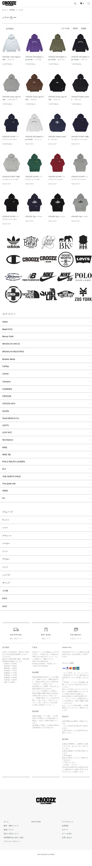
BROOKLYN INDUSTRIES (14, 353)
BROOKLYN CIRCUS (12, 344)
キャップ (6, 591)
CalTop (5, 368)
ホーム (4, 10)
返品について (7, 839)
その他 (5, 599)
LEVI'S (5, 428)
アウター (6, 566)
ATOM (38, 831)
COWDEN (7, 391)
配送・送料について (9, 835)
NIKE (4, 450)
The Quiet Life (9, 487)
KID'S (5, 607)
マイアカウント (66, 831)
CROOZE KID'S (9, 406)
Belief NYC (7, 330)
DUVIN (5, 414)
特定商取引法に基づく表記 (12, 847)
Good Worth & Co (10, 421)
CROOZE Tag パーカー (33, 216)
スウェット (7, 541)
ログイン (64, 839)
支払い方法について (9, 843)
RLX (4, 472)
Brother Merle (8, 360)
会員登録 (64, 835)
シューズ (6, 582)
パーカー (22, 10)
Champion (7, 383)
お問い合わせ (65, 847)
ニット (5, 557)
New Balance (8, 443)
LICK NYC (7, 435)
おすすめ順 (65, 28)
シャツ (5, 532)
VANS (5, 494)
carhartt (5, 375)
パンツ (5, 574)
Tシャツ (6, 524)
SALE (5, 616)
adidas (5, 322)
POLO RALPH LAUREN (13, 465)
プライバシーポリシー (10, 851)
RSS (33, 831)
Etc (3, 502)
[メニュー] (88, 3)
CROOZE (13, 10)
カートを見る (65, 843)
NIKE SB (6, 458)
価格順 (75, 28)
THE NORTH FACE (11, 480)
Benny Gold (7, 337)
